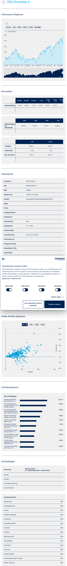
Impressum (6, 278)
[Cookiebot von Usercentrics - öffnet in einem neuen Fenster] (56, 259)
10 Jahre (30, 27)
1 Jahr (14, 27)
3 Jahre (19, 27)
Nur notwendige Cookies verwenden (33, 304)
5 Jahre (25, 27)
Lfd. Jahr (8, 27)
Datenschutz (16, 278)
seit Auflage (37, 27)
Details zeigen (56, 297)
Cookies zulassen (54, 304)
